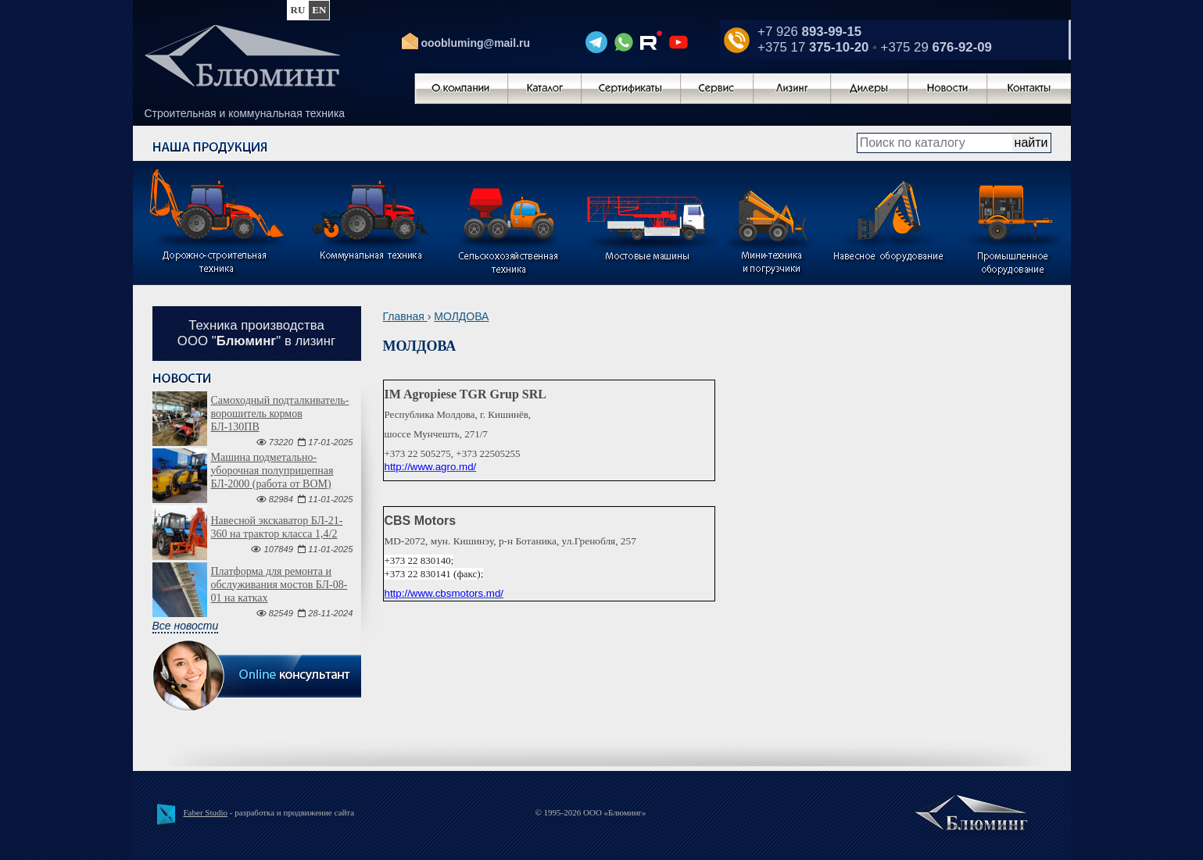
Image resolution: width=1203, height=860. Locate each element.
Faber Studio (206, 812)
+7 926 (809, 31)
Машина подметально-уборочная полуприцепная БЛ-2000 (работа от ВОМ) (272, 470)
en (319, 10)
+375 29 (936, 47)
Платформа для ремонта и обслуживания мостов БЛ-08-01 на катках (279, 585)
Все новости (185, 625)
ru (298, 10)
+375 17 (812, 47)
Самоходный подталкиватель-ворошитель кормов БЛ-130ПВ (280, 413)
